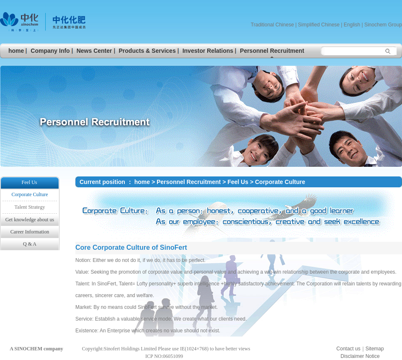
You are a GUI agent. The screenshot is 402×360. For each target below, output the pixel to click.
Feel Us (238, 182)
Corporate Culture (280, 182)
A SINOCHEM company (36, 349)
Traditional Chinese (272, 25)
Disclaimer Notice (359, 356)
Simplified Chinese (319, 25)
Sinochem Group (383, 25)
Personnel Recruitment (189, 182)
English (352, 25)
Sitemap (375, 349)
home (142, 182)
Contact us (348, 349)
